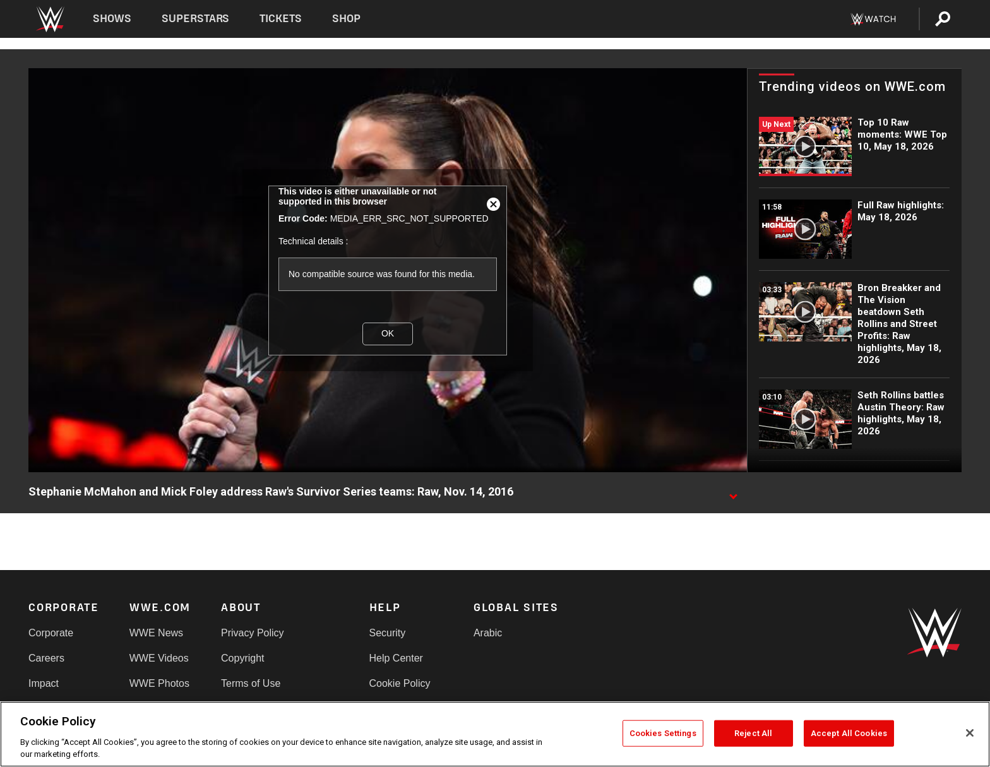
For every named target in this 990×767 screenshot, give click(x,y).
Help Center (396, 658)
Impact (43, 683)
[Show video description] (733, 492)
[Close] (970, 733)
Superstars (196, 19)
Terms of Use (250, 683)
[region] (495, 734)
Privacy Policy (252, 632)
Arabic (488, 632)
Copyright (242, 658)
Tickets (280, 19)
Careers (46, 658)
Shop (346, 19)
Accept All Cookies (849, 733)
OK (387, 333)
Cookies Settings (662, 733)
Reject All (753, 733)
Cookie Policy (400, 683)
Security (387, 632)
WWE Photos (159, 683)
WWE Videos (159, 658)
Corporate (50, 632)
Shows (112, 19)
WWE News (156, 632)
